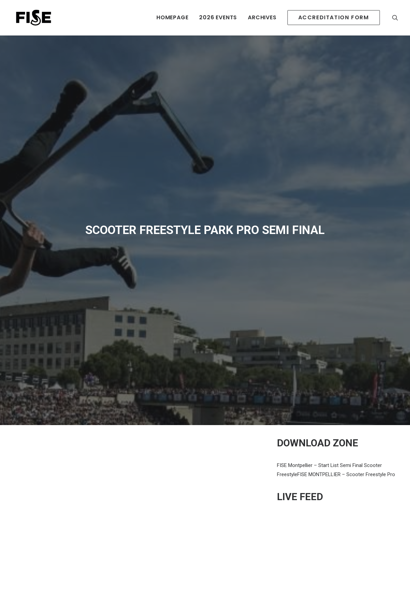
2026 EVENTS (218, 17)
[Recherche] (395, 17)
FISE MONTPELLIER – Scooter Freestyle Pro (346, 433)
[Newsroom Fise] (31, 17)
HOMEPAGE (172, 17)
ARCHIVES (262, 17)
